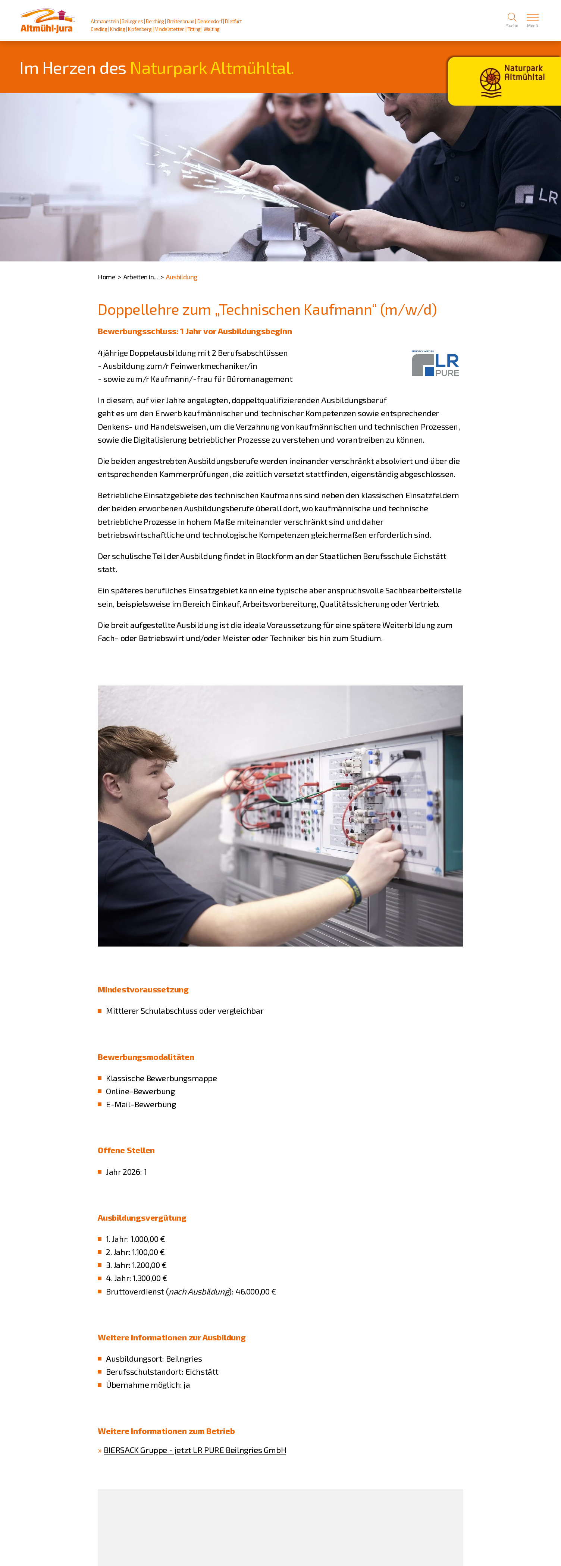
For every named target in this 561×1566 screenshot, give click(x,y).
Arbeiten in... (140, 277)
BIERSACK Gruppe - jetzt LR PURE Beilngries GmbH (195, 1449)
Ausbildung (181, 277)
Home (106, 277)
